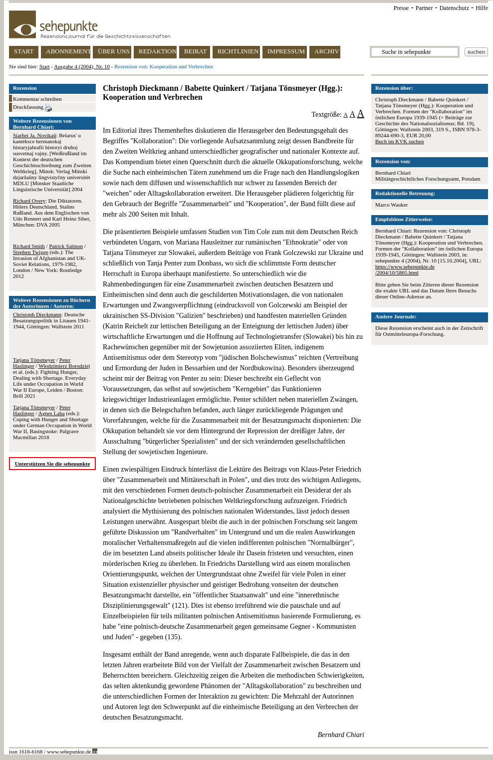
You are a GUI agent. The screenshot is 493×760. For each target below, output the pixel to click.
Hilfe (482, 7)
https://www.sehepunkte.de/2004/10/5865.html (405, 269)
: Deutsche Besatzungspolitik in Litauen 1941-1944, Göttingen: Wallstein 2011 (51, 320)
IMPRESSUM (286, 51)
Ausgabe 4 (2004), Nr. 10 (82, 66)
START (23, 51)
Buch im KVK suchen (399, 141)
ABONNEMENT (68, 51)
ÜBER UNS (114, 51)
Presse (401, 7)
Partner (424, 7)
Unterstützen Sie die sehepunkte (52, 464)
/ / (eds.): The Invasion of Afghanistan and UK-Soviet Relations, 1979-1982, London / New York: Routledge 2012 (49, 261)
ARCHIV (326, 51)
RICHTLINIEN (238, 51)
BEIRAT (195, 51)
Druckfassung (32, 108)
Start (44, 66)
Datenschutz (454, 7)
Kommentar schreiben (37, 99)
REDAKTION (158, 51)
